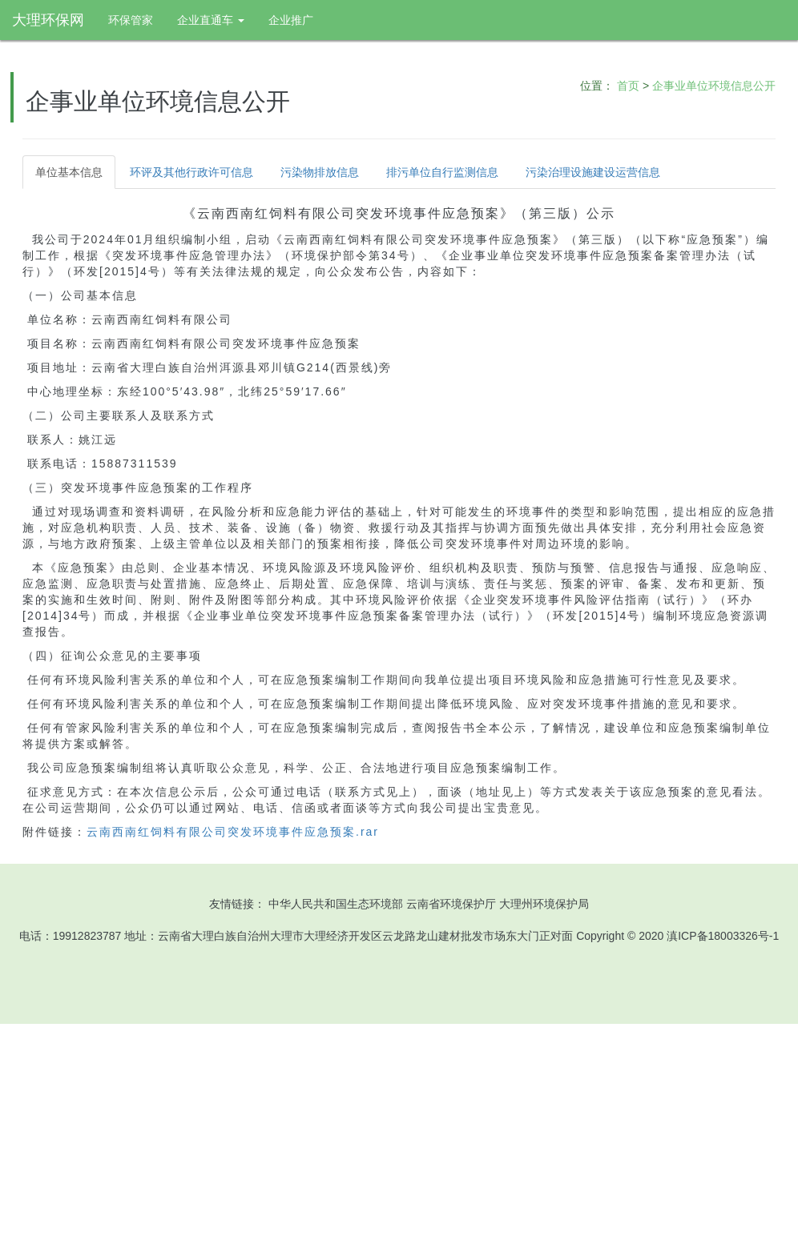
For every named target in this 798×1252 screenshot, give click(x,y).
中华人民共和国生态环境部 (335, 903)
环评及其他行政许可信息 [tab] (191, 172)
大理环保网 (48, 20)
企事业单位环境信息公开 (714, 85)
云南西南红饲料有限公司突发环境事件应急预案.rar (233, 831)
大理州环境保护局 (544, 903)
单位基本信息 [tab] (69, 172)
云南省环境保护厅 (451, 903)
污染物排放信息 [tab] (319, 172)
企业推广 (290, 20)
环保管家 (130, 20)
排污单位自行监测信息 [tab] (442, 172)
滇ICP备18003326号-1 (723, 935)
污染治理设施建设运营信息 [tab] (593, 172)
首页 (628, 85)
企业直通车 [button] (210, 20)
